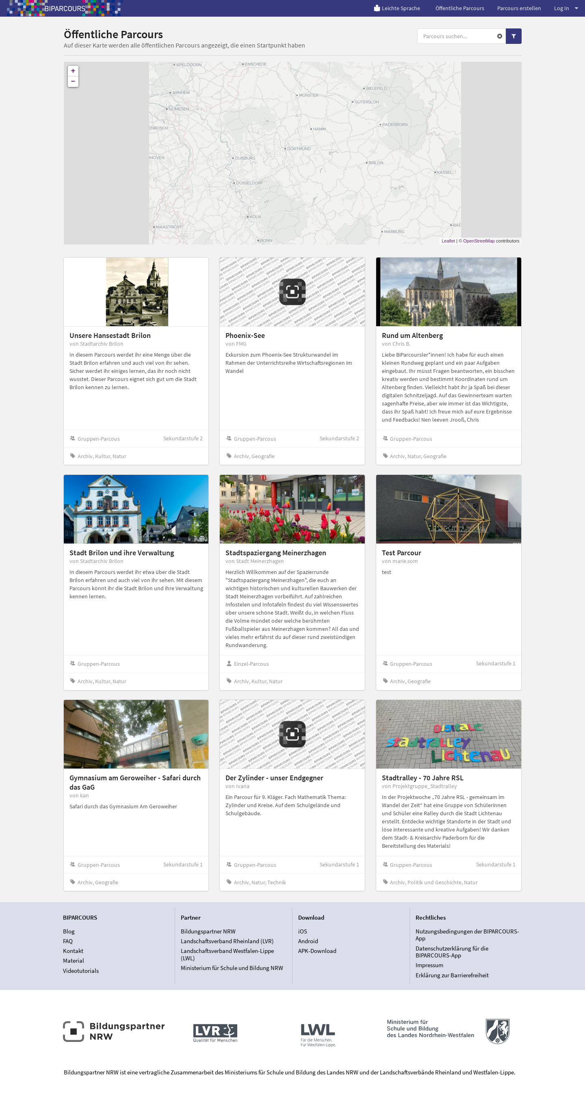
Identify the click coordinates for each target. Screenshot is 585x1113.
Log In (566, 8)
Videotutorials (81, 970)
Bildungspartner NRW (208, 931)
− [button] (73, 82)
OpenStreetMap (479, 240)
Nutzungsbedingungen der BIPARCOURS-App (467, 935)
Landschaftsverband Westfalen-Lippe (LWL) (227, 954)
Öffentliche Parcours (460, 8)
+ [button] (73, 71)
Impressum (429, 965)
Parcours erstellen (519, 8)
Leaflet (448, 240)
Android (308, 941)
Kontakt (73, 951)
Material (73, 960)
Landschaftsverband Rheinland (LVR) (227, 941)
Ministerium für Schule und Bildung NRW (232, 968)
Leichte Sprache (396, 8)
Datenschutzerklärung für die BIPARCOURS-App (452, 951)
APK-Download (317, 951)
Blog (69, 931)
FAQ (68, 941)
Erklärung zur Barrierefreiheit (452, 975)
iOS (302, 931)
